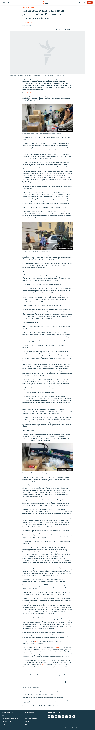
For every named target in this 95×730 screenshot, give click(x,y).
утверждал (58, 647)
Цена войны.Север (28, 7)
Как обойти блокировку (31, 718)
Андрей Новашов (27, 22)
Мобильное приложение (8, 716)
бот (23, 515)
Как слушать (28, 716)
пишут (44, 664)
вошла (36, 641)
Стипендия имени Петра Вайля (10, 718)
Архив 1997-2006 (6, 721)
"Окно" (28, 93)
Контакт (4, 724)
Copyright (27, 724)
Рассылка (27, 721)
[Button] (59, 30)
